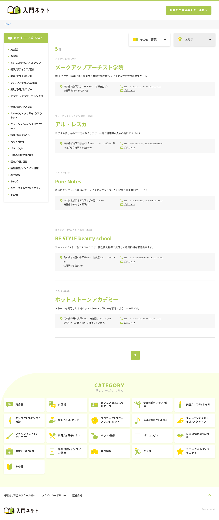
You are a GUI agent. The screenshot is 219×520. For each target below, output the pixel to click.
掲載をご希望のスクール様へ (189, 10)
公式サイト (129, 91)
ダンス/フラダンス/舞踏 (27, 420)
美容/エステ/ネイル (198, 405)
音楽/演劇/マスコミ (155, 420)
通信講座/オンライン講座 (69, 451)
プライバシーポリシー (54, 496)
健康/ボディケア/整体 (155, 404)
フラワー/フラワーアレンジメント (112, 420)
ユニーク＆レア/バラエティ (197, 451)
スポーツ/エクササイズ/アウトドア (197, 420)
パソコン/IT (150, 436)
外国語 (62, 405)
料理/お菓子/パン (69, 436)
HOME (7, 24)
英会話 (19, 405)
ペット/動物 (108, 436)
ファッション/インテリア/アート (27, 435)
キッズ (147, 451)
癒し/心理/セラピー (70, 420)
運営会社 (77, 496)
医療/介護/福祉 (24, 451)
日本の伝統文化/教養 (197, 435)
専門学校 (106, 451)
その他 (19, 467)
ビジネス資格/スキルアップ (112, 404)
